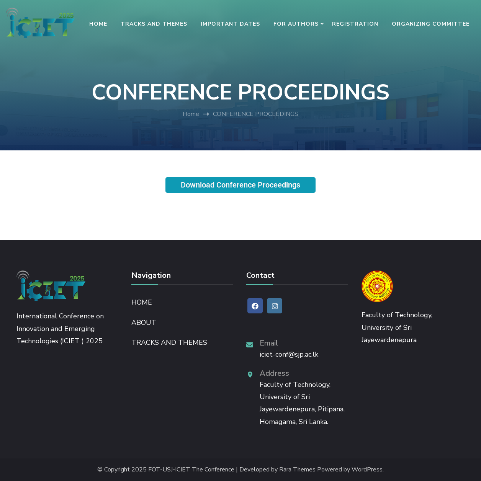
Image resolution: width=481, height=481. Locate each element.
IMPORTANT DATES (230, 24)
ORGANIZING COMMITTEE (431, 24)
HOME (98, 24)
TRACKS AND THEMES (154, 24)
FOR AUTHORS (296, 24)
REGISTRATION (355, 24)
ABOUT (143, 322)
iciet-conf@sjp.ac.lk (289, 354)
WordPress (367, 469)
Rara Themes (297, 469)
